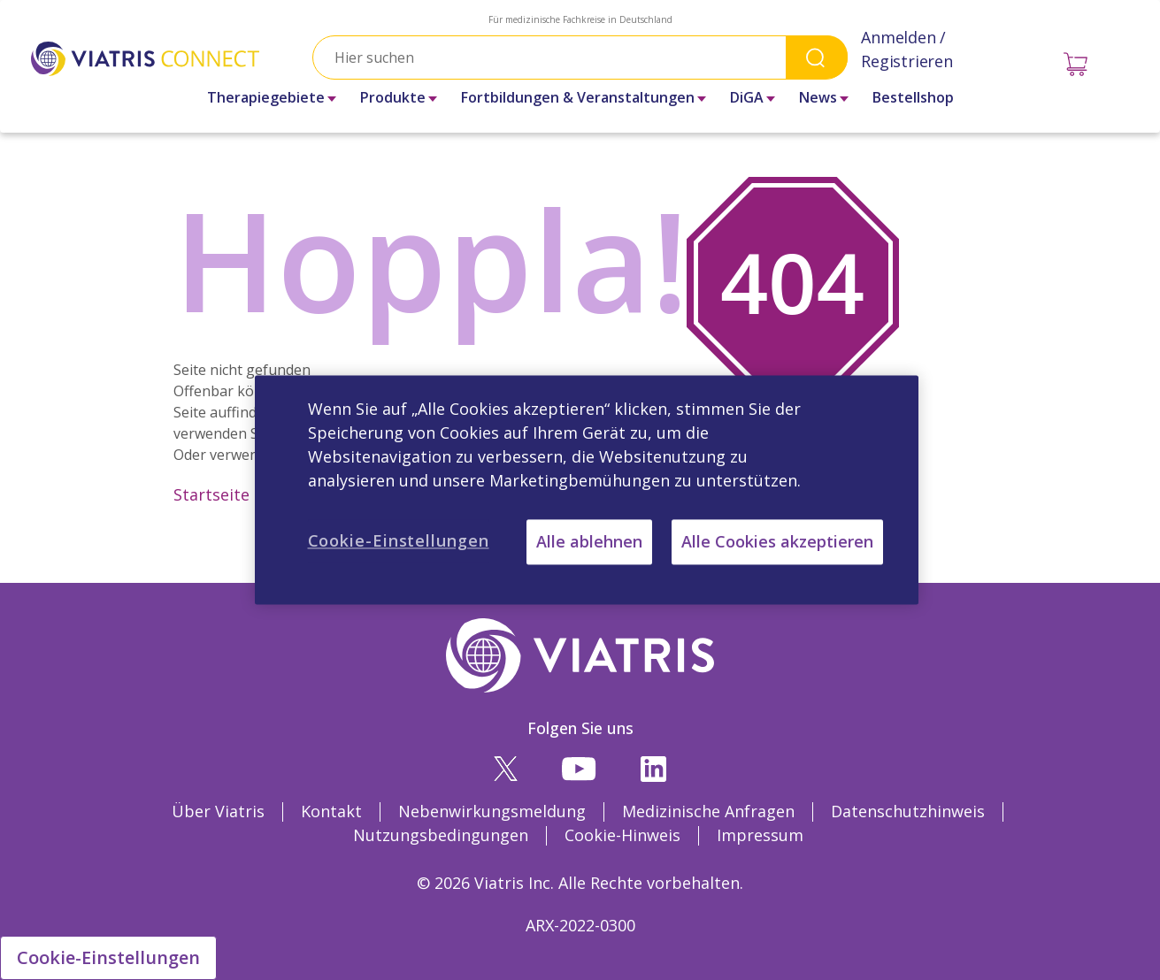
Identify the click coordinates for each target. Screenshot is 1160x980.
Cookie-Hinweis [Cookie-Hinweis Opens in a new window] (622, 835)
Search (817, 57)
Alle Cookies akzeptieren (777, 541)
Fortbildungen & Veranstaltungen (578, 97)
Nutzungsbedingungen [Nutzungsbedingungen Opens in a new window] (440, 835)
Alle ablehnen (589, 541)
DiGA (747, 97)
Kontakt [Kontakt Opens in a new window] (331, 811)
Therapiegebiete (266, 97)
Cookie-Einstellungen (108, 957)
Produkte (393, 97)
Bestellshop (913, 97)
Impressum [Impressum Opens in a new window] (760, 835)
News (818, 97)
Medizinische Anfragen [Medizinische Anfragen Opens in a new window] (708, 811)
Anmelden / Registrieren (907, 49)
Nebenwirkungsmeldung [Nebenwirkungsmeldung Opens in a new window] (492, 811)
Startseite (211, 494)
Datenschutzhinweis (908, 811)
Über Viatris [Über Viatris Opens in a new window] (218, 811)
